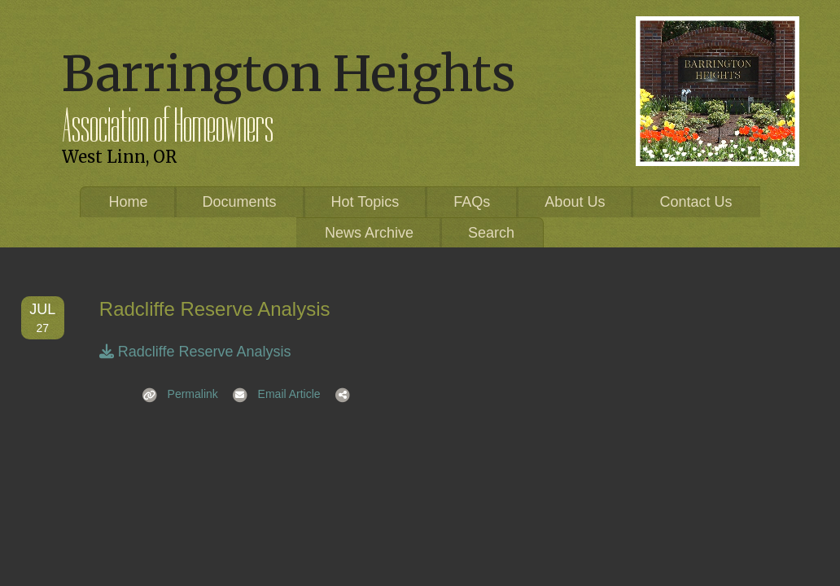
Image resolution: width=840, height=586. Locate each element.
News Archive (369, 233)
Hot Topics (365, 202)
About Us (575, 202)
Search (491, 233)
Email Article (271, 393)
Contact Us (695, 202)
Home (128, 202)
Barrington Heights (288, 73)
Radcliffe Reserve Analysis (195, 351)
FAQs (471, 202)
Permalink (175, 393)
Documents (240, 202)
